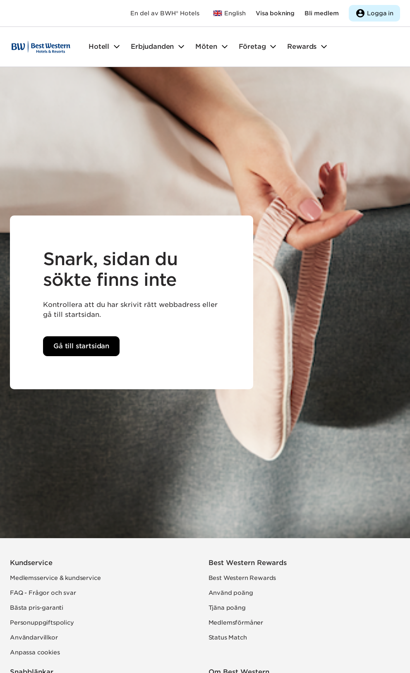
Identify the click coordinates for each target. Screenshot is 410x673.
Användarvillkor (34, 637)
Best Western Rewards (248, 563)
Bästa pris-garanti (36, 607)
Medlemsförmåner (236, 622)
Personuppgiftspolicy (42, 622)
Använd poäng (231, 592)
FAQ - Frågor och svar (43, 592)
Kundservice (31, 563)
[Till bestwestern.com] (229, 13)
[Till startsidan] (41, 47)
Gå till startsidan (81, 346)
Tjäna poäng (227, 607)
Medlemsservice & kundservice (55, 578)
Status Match (228, 637)
